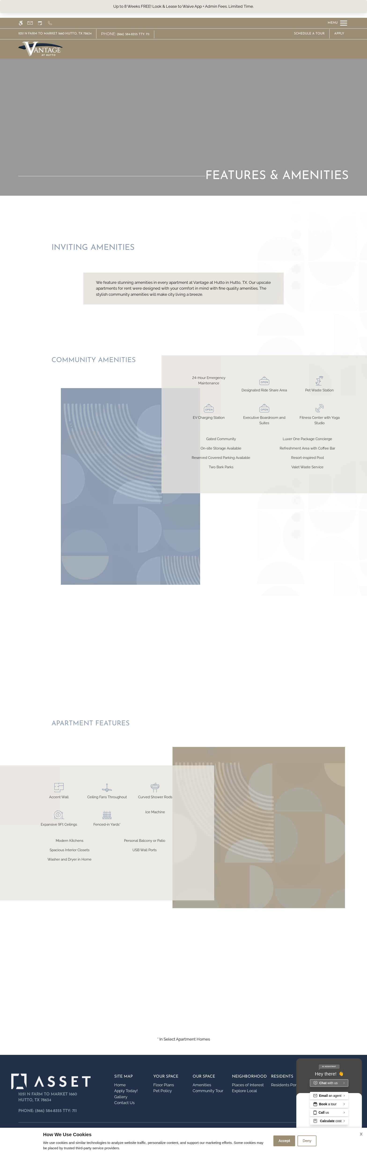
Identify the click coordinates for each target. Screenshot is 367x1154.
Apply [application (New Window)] (339, 33)
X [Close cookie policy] (361, 1134)
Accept (284, 1141)
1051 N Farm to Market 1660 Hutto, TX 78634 (55, 33)
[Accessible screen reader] (22, 23)
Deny (307, 1141)
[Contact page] (32, 23)
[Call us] (52, 23)
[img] (40, 49)
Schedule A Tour (309, 33)
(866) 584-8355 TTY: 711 (133, 34)
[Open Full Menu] (337, 23)
